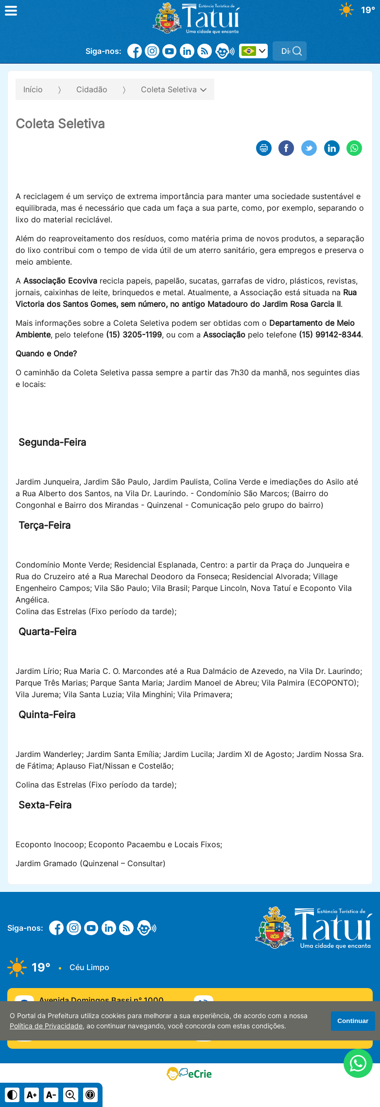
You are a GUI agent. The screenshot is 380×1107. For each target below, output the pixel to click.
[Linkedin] (187, 51)
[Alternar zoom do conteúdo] (70, 1095)
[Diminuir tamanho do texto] (51, 1095)
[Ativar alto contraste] (12, 1095)
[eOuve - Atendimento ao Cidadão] (225, 51)
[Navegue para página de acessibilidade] (90, 1095)
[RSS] (204, 51)
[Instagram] (152, 51)
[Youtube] (169, 51)
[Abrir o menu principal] (10, 10)
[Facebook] (134, 51)
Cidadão (91, 89)
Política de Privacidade (46, 1026)
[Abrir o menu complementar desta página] (359, 86)
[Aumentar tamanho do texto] (31, 1095)
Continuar (352, 1020)
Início (33, 89)
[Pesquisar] (297, 51)
